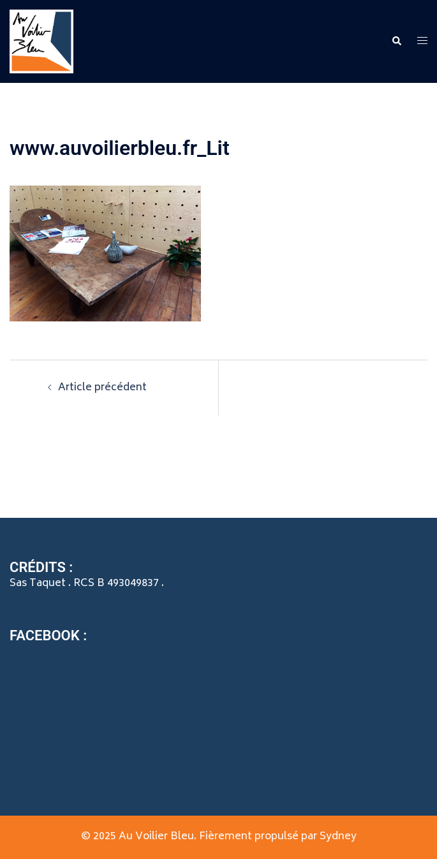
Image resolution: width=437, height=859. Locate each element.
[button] (396, 41)
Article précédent (102, 388)
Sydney (338, 837)
